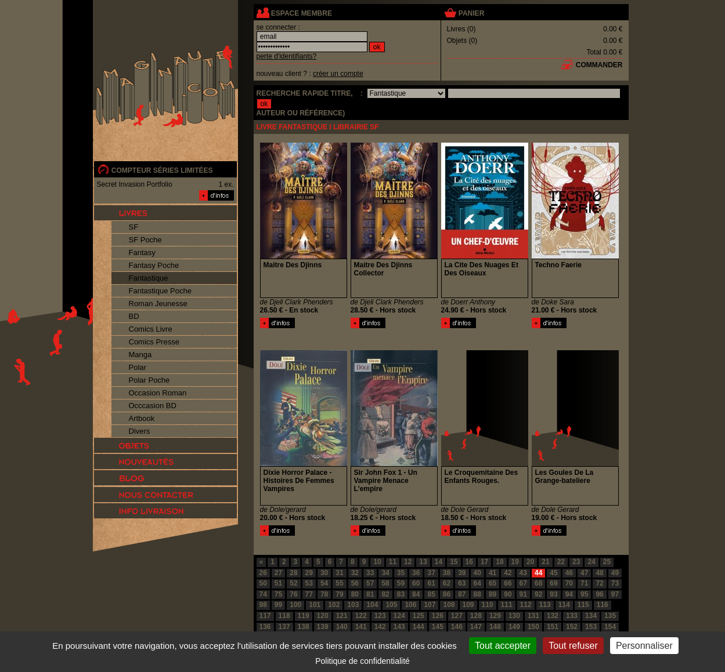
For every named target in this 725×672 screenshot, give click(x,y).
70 (569, 583)
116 (602, 605)
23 (576, 562)
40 (477, 573)
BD (134, 316)
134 (591, 616)
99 (278, 605)
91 (523, 594)
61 (431, 583)
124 (399, 616)
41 (492, 573)
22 (561, 562)
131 (533, 616)
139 (323, 627)
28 (293, 573)
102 (334, 605)
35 (401, 573)
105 (391, 605)
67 (523, 583)
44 (538, 573)
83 (401, 594)
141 (361, 627)
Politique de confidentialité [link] (362, 661)
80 (355, 594)
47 (584, 573)
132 (552, 616)
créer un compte (338, 74)
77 (309, 594)
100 (295, 605)
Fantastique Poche (160, 290)
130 (514, 616)
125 (418, 616)
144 (418, 627)
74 (263, 594)
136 (265, 627)
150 (533, 627)
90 (507, 594)
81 (370, 594)
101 (314, 605)
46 (569, 573)
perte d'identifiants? (287, 56)
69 (553, 583)
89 (492, 594)
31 (339, 573)
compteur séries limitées (162, 170)
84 (416, 594)
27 (278, 573)
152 (572, 627)
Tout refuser (573, 646)
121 (342, 616)
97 (615, 594)
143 (399, 627)
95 (584, 594)
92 (538, 594)
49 (615, 573)
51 (278, 583)
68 (538, 583)
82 (385, 594)
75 (278, 594)
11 (392, 562)
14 (438, 562)
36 (416, 573)
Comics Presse (154, 341)
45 (553, 573)
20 (530, 562)
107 (429, 605)
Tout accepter (503, 646)
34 (385, 573)
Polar (137, 367)
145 (437, 627)
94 (569, 594)
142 (380, 627)
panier (471, 13)
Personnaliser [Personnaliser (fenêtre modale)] (644, 646)
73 (615, 583)
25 (607, 562)
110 (487, 605)
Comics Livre (150, 329)
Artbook (142, 418)
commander (599, 65)
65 (492, 583)
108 (449, 605)
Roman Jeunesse (158, 303)
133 (572, 616)
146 (457, 627)
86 (446, 594)
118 (284, 616)
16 (469, 562)
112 (526, 605)
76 (293, 594)
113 (545, 605)
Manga (140, 354)
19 (515, 562)
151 (552, 627)
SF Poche (145, 239)
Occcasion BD (152, 405)
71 (584, 583)
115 (583, 605)
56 (355, 583)
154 (610, 627)
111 (507, 605)
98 (263, 605)
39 (462, 573)
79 (339, 594)
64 (477, 583)
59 (401, 583)
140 (342, 627)
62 (446, 583)
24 (591, 562)
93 (553, 594)
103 (353, 605)
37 (431, 573)
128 (476, 616)
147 (476, 627)
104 (372, 605)
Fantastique (148, 278)
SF (134, 227)
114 (564, 605)
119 (303, 616)
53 (309, 583)
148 (495, 627)
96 (599, 594)
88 (477, 594)
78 (324, 594)
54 (324, 583)
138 (303, 627)
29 (309, 573)
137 (284, 627)
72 (599, 583)
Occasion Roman (158, 392)
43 (523, 573)
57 (370, 583)
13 (423, 562)
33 (370, 573)
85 (431, 594)
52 (293, 583)
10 (377, 562)
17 (484, 562)
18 (499, 562)
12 (408, 562)
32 (355, 573)
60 (416, 583)
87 (462, 594)
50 (263, 583)
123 (380, 616)
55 (339, 583)
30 (324, 573)
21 (545, 562)
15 (453, 562)
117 (265, 616)
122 (361, 616)
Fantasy (142, 252)
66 (507, 583)
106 (410, 605)
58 (385, 583)
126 (437, 616)
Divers (139, 431)
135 (610, 616)
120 (323, 616)
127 (457, 616)
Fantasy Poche (154, 265)
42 (507, 573)
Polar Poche (149, 380)
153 (591, 627)
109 (468, 605)
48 (599, 573)
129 (495, 616)
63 (462, 583)
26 (263, 573)
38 (446, 573)
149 (514, 627)
